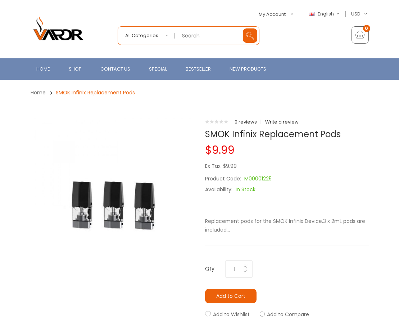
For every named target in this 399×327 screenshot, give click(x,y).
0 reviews (246, 121)
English (325, 14)
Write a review (282, 121)
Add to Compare (288, 314)
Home (38, 92)
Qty (209, 268)
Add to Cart (230, 296)
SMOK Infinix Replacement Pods (95, 92)
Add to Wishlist (231, 314)
